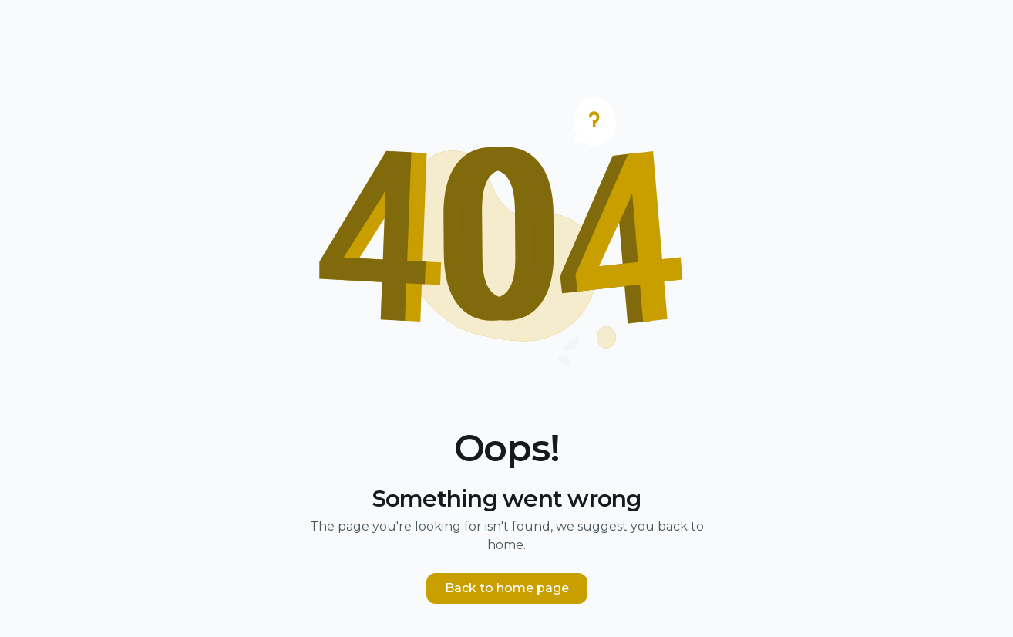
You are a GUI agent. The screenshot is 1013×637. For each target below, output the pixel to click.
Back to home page (507, 588)
